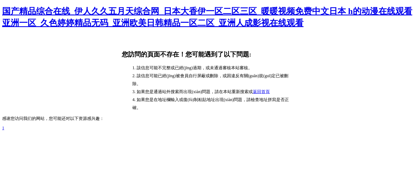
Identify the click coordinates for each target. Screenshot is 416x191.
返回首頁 (261, 91)
